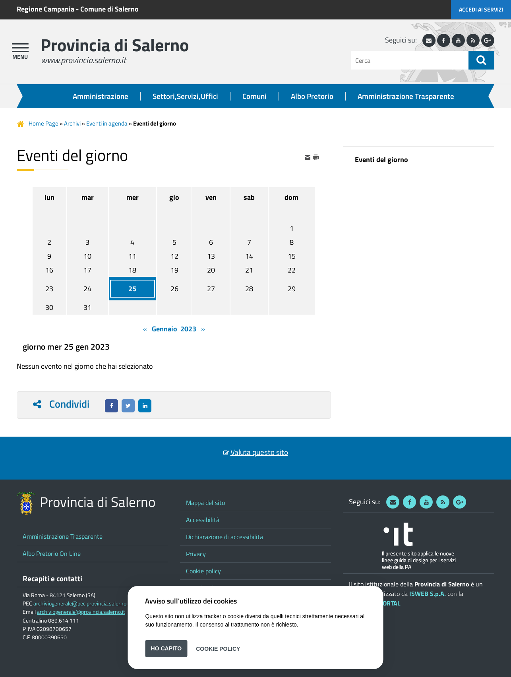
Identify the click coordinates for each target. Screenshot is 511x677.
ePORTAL (388, 603)
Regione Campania (45, 9)
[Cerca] (409, 60)
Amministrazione (100, 96)
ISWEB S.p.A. (427, 593)
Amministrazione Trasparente (406, 96)
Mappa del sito (205, 502)
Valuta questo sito (259, 452)
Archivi (72, 123)
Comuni (254, 96)
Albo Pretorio (312, 96)
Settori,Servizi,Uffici (185, 96)
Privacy (196, 554)
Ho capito (166, 648)
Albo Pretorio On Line (52, 553)
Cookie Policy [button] (218, 648)
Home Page (43, 123)
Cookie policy (203, 571)
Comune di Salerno (109, 9)
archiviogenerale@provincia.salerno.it (81, 611)
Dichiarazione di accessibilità (224, 537)
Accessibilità (202, 519)
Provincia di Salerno (115, 44)
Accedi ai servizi (481, 9)
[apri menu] (20, 48)
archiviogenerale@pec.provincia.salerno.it (82, 603)
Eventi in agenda (107, 123)
